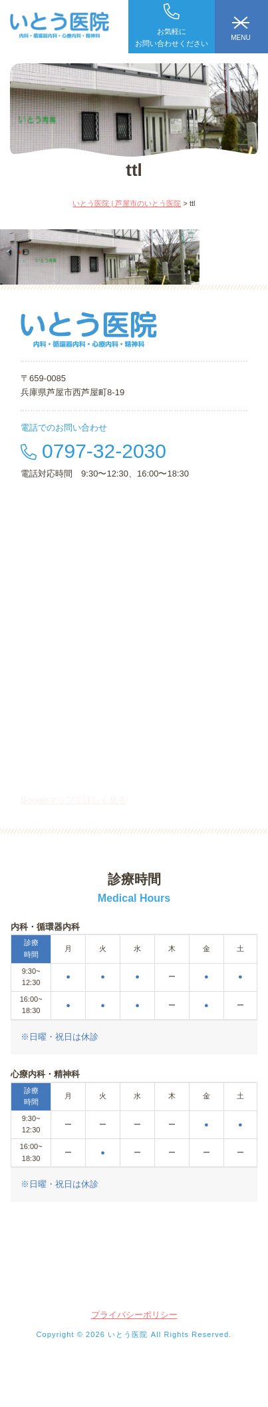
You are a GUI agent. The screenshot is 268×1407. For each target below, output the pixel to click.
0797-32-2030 (93, 451)
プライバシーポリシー (134, 1315)
